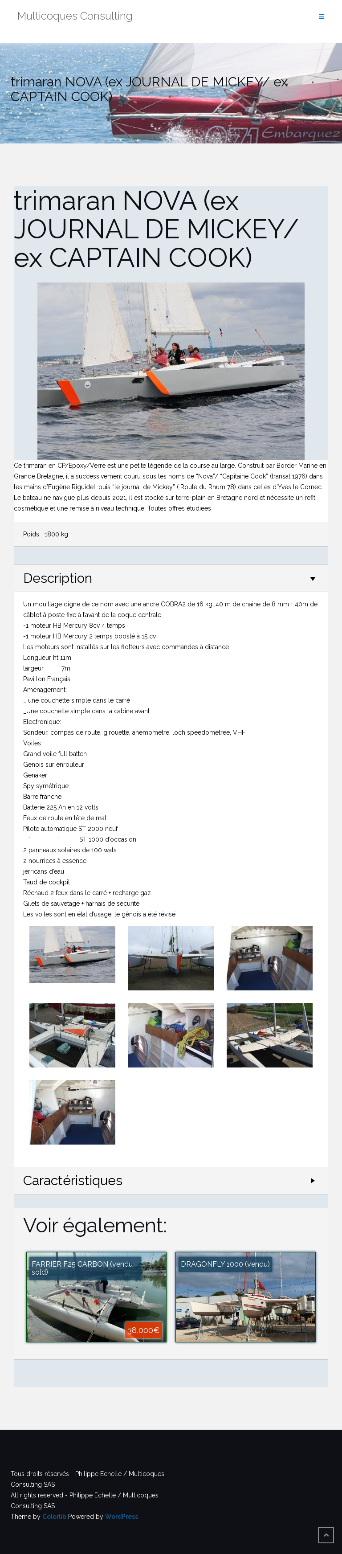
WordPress (121, 1516)
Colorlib (54, 1516)
